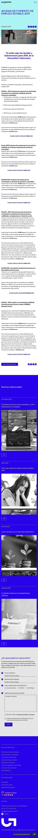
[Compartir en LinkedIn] (29, 27)
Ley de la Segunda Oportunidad (11, 765)
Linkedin (5, 814)
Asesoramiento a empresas (9, 754)
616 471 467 (4, 808)
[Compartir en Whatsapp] (36, 27)
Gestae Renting (6, 770)
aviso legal (31, 714)
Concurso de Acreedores (9, 768)
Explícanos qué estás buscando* (15, 693)
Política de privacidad (7, 787)
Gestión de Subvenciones (9, 760)
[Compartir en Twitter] (33, 27)
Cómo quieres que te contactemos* (16, 685)
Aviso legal (4, 782)
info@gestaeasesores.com (9, 811)
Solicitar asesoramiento (9, 364)
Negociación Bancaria (8, 762)
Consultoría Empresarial (8, 757)
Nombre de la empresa (12, 679)
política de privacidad (22, 714)
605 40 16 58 (12, 808)
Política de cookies (7, 785)
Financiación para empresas (10, 752)
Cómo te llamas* (10, 673)
